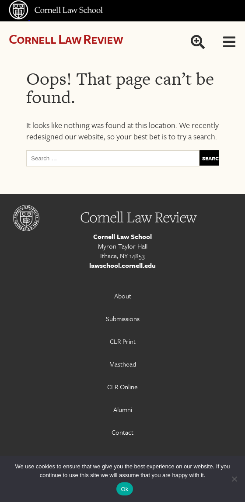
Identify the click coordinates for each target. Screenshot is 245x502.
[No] (234, 478)
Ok (124, 489)
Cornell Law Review (66, 38)
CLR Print (123, 341)
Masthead (122, 364)
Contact (122, 432)
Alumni (122, 409)
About (122, 296)
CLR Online (122, 386)
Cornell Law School (122, 236)
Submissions (123, 318)
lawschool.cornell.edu (122, 265)
